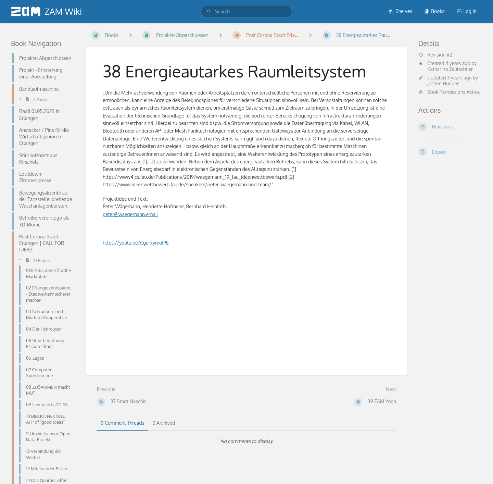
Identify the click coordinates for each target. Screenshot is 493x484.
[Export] (450, 152)
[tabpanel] (246, 441)
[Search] (208, 11)
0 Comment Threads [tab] (122, 423)
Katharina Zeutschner (450, 69)
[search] (246, 11)
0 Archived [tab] (163, 423)
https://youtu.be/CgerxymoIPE (136, 243)
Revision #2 (435, 55)
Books (434, 11)
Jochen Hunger (443, 83)
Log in (467, 11)
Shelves (400, 11)
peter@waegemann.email (130, 214)
